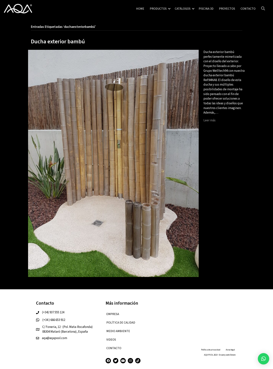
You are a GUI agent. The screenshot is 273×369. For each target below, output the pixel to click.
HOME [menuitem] (140, 9)
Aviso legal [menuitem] (230, 349)
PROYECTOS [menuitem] (227, 9)
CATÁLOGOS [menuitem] (183, 9)
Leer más (209, 120)
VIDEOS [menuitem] (111, 340)
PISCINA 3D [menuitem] (206, 9)
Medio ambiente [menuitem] (118, 331)
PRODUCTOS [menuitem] (158, 9)
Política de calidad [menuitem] (120, 323)
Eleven (233, 354)
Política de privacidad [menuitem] (210, 349)
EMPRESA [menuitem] (112, 314)
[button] (169, 9)
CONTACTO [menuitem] (248, 9)
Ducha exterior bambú (58, 41)
